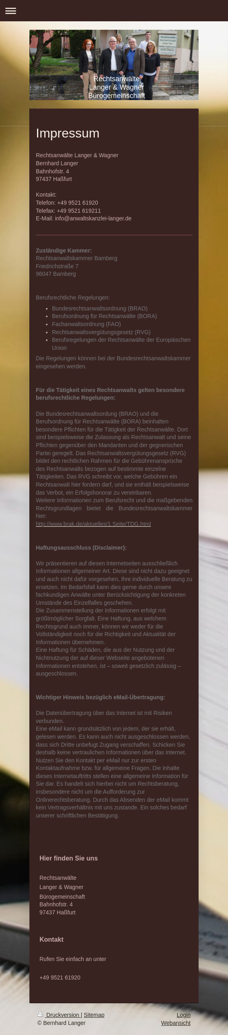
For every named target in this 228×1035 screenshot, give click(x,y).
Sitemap (94, 1015)
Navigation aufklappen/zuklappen (114, 10)
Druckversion (59, 1015)
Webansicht (176, 1023)
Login (184, 1015)
